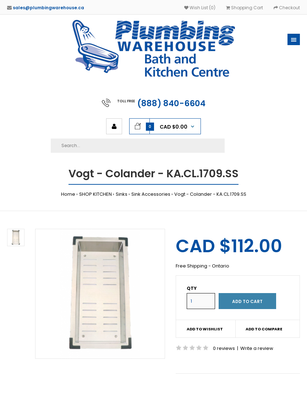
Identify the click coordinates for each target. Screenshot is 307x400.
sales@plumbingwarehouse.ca (48, 8)
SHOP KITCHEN (95, 194)
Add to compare (264, 329)
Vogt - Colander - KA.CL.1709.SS (210, 194)
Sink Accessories (150, 194)
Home (68, 194)
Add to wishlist (205, 329)
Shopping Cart (244, 8)
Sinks (121, 194)
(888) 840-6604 (171, 103)
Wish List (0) (199, 8)
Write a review (256, 348)
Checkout (287, 8)
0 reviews (224, 348)
